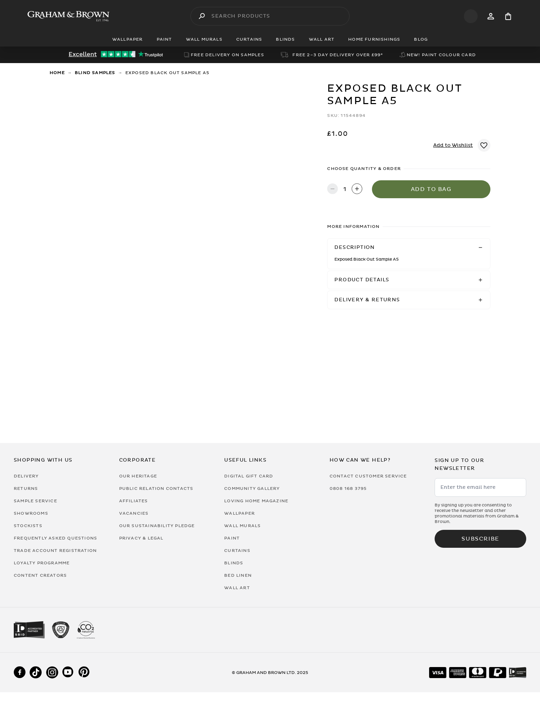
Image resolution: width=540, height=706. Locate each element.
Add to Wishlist (453, 145)
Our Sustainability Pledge (157, 525)
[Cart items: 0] (508, 16)
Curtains (237, 550)
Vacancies (134, 513)
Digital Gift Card (248, 476)
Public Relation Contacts (156, 488)
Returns (26, 488)
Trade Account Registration (55, 550)
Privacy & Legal (141, 538)
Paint (232, 538)
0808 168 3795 (348, 488)
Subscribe (480, 538)
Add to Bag (431, 189)
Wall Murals (242, 525)
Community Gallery (252, 488)
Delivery (26, 476)
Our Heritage (138, 476)
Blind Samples (95, 72)
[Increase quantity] (357, 189)
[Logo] (69, 16)
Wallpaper (239, 513)
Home (57, 72)
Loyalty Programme (42, 563)
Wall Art (237, 587)
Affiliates (133, 500)
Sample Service (35, 500)
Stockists (28, 525)
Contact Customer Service (368, 476)
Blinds (233, 563)
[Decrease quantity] (332, 189)
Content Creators (40, 575)
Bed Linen (238, 575)
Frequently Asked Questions (55, 538)
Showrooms (31, 513)
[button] (409, 247)
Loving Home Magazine (256, 500)
